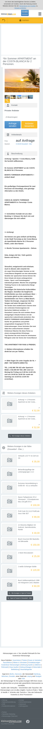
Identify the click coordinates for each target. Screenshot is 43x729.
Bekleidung (15, 669)
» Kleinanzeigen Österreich (9, 716)
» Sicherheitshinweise (24, 702)
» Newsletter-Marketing (8, 714)
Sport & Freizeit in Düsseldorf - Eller (20, 598)
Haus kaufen (14, 667)
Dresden (12, 676)
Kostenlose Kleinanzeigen (10, 665)
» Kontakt (21, 700)
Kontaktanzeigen (34, 662)
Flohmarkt (4, 667)
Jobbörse (37, 665)
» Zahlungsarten (23, 706)
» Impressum (22, 704)
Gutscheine (17, 660)
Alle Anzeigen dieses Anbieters (19, 436)
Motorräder (37, 667)
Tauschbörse (7, 662)
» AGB (3, 704)
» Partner (4, 712)
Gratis (25, 12)
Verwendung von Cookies (27, 6)
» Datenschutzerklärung (8, 702)
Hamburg (37, 674)
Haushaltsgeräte (26, 669)
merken (24, 20)
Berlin (12, 674)
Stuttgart (38, 676)
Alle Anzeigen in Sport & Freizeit (20, 593)
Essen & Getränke (34, 660)
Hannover (18, 674)
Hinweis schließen (20, 8)
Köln (23, 678)
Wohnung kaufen (27, 665)
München (5, 676)
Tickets (24, 660)
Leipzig (29, 676)
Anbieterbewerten (29, 124)
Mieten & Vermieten (20, 662)
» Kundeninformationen (8, 706)
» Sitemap (4, 700)
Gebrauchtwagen (26, 667)
